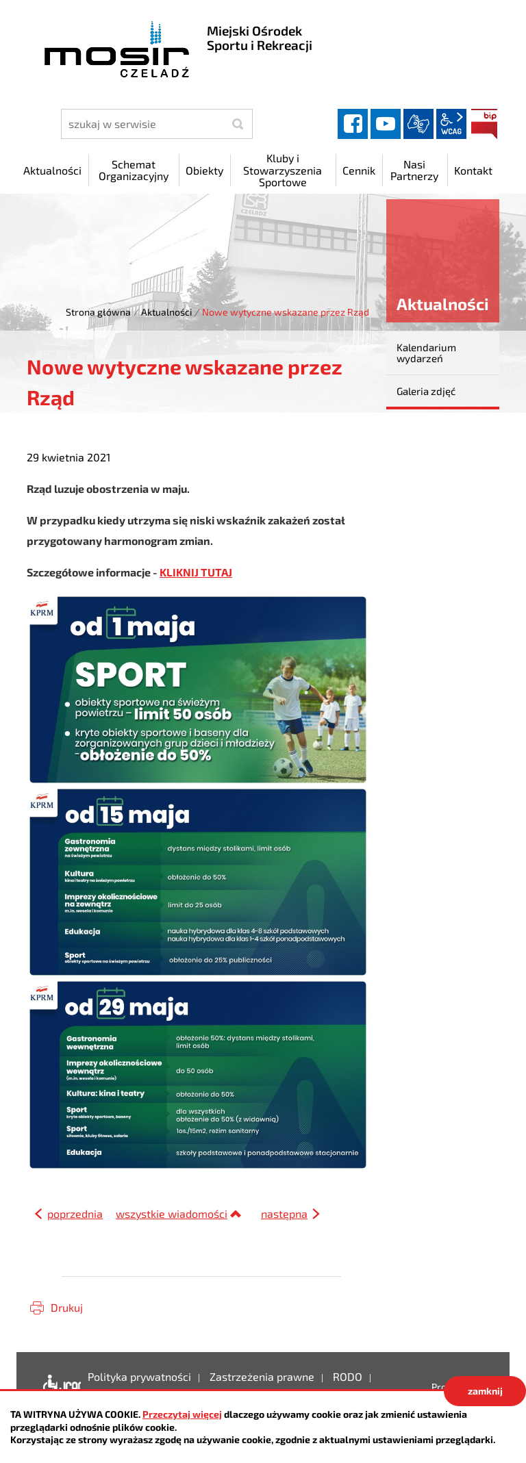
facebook (353, 124)
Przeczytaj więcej (182, 1414)
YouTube (386, 124)
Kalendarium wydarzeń (426, 353)
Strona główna (98, 312)
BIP (484, 124)
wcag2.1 (451, 124)
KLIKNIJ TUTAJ (196, 571)
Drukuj (67, 1307)
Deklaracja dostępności (58, 1387)
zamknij (485, 1391)
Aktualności (166, 312)
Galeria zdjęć (426, 391)
